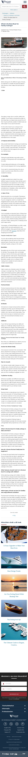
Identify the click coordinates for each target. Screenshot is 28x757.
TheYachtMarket (6, 2)
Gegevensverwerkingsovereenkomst (14, 742)
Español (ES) (20, 730)
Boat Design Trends (14, 571)
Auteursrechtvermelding (14, 744)
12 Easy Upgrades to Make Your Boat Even (14, 547)
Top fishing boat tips (14, 619)
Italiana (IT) (7, 732)
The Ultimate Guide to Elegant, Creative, (14, 644)
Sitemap (8, 736)
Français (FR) (7, 730)
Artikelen (12, 13)
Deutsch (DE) (20, 727)
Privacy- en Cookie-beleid (14, 739)
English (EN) (7, 727)
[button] (24, 6)
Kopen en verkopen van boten (12, 15)
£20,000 (14, 231)
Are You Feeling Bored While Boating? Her (14, 595)
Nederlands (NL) (20, 732)
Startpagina (5, 13)
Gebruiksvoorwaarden (16, 736)
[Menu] (25, 2)
